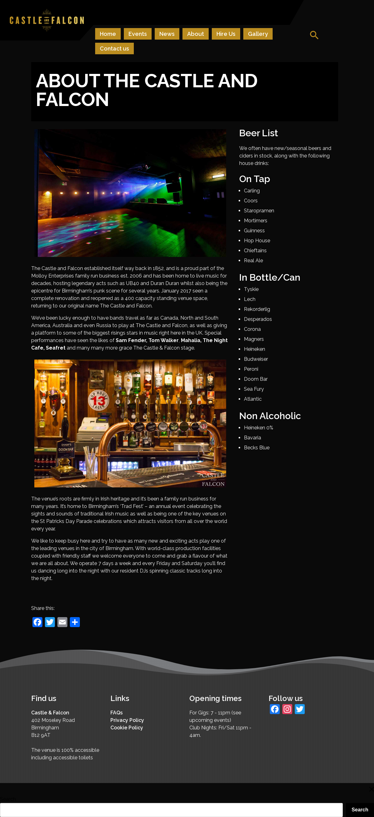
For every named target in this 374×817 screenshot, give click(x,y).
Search (8, 799)
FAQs (116, 713)
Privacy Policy (127, 720)
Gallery (258, 34)
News (167, 34)
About (195, 34)
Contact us (114, 48)
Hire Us (226, 34)
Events (138, 34)
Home (108, 34)
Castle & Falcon (50, 713)
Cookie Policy (126, 728)
